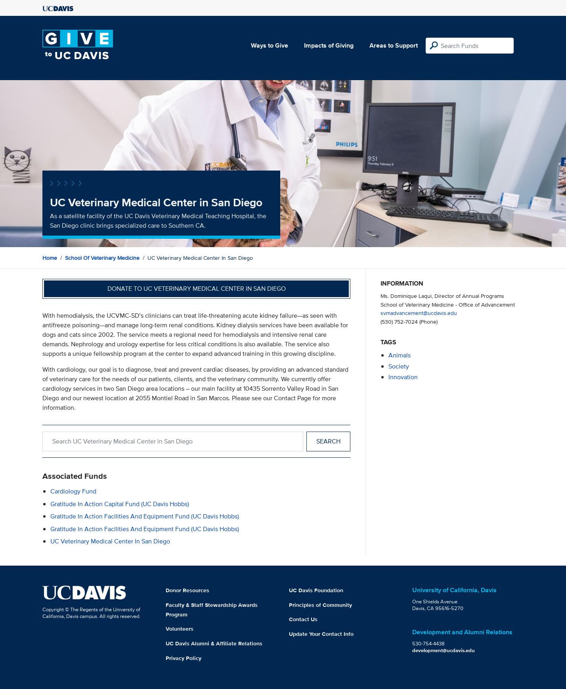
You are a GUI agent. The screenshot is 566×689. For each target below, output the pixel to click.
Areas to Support (393, 45)
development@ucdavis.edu (443, 650)
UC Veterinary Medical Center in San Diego (110, 541)
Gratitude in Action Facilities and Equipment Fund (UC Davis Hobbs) (144, 516)
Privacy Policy (183, 658)
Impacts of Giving (329, 45)
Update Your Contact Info (321, 634)
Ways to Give (269, 45)
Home (49, 258)
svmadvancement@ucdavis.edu (419, 313)
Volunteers (179, 629)
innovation (403, 377)
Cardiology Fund (73, 491)
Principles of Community (320, 605)
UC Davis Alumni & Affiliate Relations (214, 643)
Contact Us (303, 619)
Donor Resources (187, 590)
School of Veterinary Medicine (102, 258)
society (398, 366)
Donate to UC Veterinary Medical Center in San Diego (196, 288)
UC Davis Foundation (316, 590)
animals (399, 355)
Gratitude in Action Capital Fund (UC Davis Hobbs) (119, 504)
